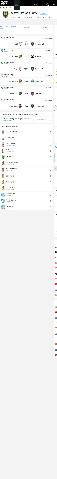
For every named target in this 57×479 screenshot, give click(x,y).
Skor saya (38, 5)
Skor (17, 5)
